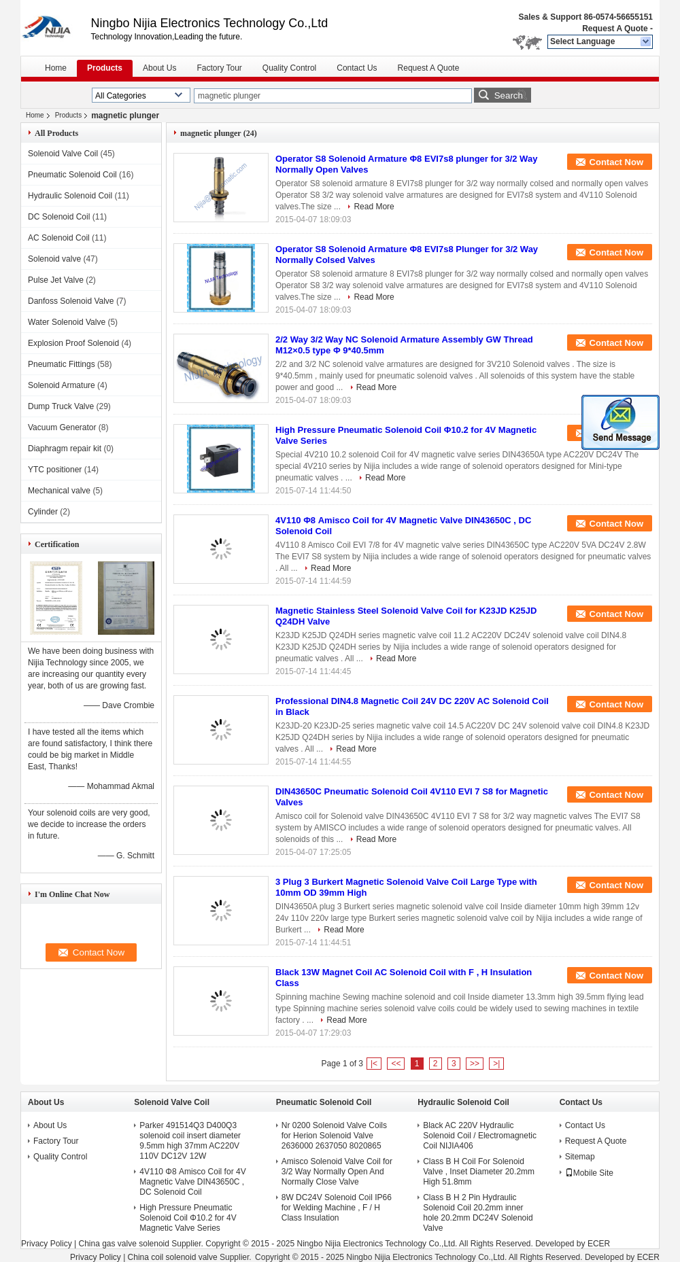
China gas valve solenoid (123, 1243)
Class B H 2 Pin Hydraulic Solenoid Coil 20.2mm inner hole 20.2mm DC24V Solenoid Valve (477, 1213)
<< (396, 1063)
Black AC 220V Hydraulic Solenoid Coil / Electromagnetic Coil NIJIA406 (480, 1136)
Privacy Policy (46, 1243)
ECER (599, 1243)
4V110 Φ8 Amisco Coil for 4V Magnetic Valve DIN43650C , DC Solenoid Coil (192, 1182)
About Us (159, 68)
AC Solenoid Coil (59, 238)
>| (496, 1063)
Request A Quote (614, 28)
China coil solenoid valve (173, 1257)
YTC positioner (55, 469)
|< (374, 1063)
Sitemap (580, 1156)
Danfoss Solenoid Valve (71, 301)
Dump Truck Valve (61, 406)
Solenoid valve (54, 259)
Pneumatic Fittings (61, 364)
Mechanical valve (59, 490)
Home (56, 68)
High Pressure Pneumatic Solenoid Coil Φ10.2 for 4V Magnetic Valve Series (187, 1218)
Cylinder (43, 511)
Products (104, 68)
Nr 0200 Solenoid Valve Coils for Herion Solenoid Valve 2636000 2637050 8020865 (334, 1136)
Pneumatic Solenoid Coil (72, 174)
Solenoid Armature (61, 385)
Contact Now (616, 162)
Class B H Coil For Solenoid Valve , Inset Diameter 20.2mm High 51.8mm (478, 1172)
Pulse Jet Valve (56, 280)
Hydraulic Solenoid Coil (70, 195)
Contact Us (357, 68)
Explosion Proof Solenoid (73, 343)
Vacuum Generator (62, 427)
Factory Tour (219, 68)
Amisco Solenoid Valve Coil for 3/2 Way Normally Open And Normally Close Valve (337, 1172)
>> (474, 1063)
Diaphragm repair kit (64, 448)
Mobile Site (589, 1173)
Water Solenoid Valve (66, 322)
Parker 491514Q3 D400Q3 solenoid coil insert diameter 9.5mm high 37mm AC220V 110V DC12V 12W (190, 1141)
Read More (374, 206)
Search (508, 95)
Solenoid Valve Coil (63, 153)
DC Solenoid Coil (59, 217)
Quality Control (289, 68)
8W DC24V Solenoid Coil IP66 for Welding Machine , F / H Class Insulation (337, 1208)
